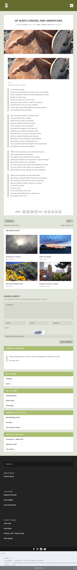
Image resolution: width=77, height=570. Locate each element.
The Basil (9, 422)
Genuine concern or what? (49, 284)
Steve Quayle (8, 538)
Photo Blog (9, 405)
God (49, 24)
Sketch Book (10, 400)
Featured (44, 24)
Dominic (24, 24)
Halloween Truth (11, 444)
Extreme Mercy (9, 476)
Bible (38, 24)
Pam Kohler (8, 528)
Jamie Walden (8, 500)
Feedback (9, 378)
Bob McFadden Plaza (13, 417)
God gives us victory (13, 257)
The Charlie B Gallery (13, 427)
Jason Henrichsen (10, 505)
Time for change (45, 257)
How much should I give (14, 284)
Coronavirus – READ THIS (14, 439)
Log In (8, 384)
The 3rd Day (10, 449)
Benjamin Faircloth (10, 495)
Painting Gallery (11, 395)
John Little (7, 523)
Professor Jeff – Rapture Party (14, 533)
